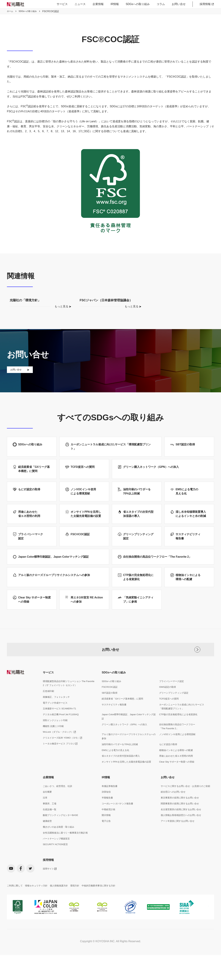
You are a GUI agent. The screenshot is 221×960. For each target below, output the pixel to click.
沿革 (45, 808)
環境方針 (79, 899)
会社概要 (47, 802)
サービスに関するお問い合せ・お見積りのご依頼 (187, 796)
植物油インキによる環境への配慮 (177, 760)
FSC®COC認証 (110, 694)
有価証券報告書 (110, 796)
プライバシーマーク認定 (172, 688)
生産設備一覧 (50, 821)
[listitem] (20, 921)
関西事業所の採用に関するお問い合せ (181, 815)
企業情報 (98, 4)
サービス (62, 4)
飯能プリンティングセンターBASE (62, 827)
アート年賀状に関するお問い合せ (179, 833)
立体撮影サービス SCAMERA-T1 (60, 716)
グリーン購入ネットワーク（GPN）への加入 (126, 733)
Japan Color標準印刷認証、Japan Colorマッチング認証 (128, 724)
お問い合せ (179, 4)
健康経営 (47, 833)
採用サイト (49, 882)
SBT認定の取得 (110, 700)
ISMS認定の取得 (168, 694)
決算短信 (106, 802)
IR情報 (114, 4)
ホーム (10, 11)
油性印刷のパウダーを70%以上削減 (121, 754)
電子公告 (106, 833)
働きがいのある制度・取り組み (60, 839)
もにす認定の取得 (169, 754)
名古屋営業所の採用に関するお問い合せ (182, 821)
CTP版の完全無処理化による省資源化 (179, 722)
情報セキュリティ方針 (38, 899)
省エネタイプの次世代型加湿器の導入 (122, 766)
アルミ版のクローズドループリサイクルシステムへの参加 (128, 745)
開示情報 (106, 827)
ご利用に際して (15, 899)
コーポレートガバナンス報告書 (119, 815)
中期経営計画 (109, 821)
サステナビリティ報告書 (115, 712)
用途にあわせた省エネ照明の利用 (177, 766)
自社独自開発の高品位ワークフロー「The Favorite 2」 (178, 735)
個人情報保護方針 (62, 899)
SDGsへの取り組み (138, 4)
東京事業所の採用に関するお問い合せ (181, 808)
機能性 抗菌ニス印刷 (54, 734)
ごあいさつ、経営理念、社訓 (58, 796)
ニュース (80, 4)
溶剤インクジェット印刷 (56, 728)
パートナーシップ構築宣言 (57, 851)
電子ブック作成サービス (56, 710)
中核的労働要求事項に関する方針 (105, 899)
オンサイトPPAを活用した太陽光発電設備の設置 (128, 772)
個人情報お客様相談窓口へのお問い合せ (182, 827)
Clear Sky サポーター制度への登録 (178, 772)
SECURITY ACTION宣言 (56, 857)
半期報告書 (108, 808)
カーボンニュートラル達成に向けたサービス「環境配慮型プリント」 (183, 714)
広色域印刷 (49, 698)
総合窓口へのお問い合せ (174, 802)
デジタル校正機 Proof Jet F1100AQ (62, 722)
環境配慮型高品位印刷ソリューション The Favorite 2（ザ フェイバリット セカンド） (66, 690)
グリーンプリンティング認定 (175, 700)
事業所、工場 (50, 815)
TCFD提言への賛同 (169, 706)
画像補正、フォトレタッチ (57, 704)
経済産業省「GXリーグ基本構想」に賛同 (124, 706)
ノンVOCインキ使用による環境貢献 (178, 743)
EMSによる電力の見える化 (116, 760)
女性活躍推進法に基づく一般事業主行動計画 (67, 845)
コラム (161, 4)
